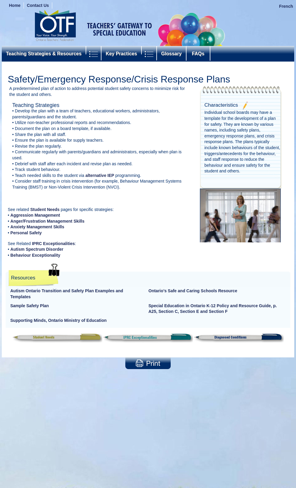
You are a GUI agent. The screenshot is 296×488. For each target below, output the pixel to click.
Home (15, 5)
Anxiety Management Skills (37, 226)
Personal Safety (26, 232)
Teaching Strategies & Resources (43, 53)
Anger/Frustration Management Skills (47, 221)
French (286, 6)
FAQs (198, 53)
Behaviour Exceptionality (35, 255)
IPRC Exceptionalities (53, 243)
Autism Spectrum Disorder (36, 249)
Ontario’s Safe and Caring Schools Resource (193, 290)
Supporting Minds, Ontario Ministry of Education (58, 320)
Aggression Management (35, 215)
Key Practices (121, 53)
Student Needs (45, 209)
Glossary (171, 53)
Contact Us (38, 5)
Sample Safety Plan (29, 305)
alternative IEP (99, 175)
